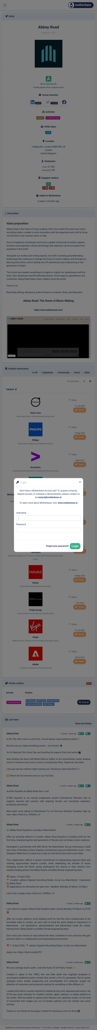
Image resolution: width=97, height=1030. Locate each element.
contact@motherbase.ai (49, 497)
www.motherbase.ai (67, 503)
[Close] (80, 482)
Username (21, 513)
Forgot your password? (57, 546)
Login (75, 546)
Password (21, 524)
